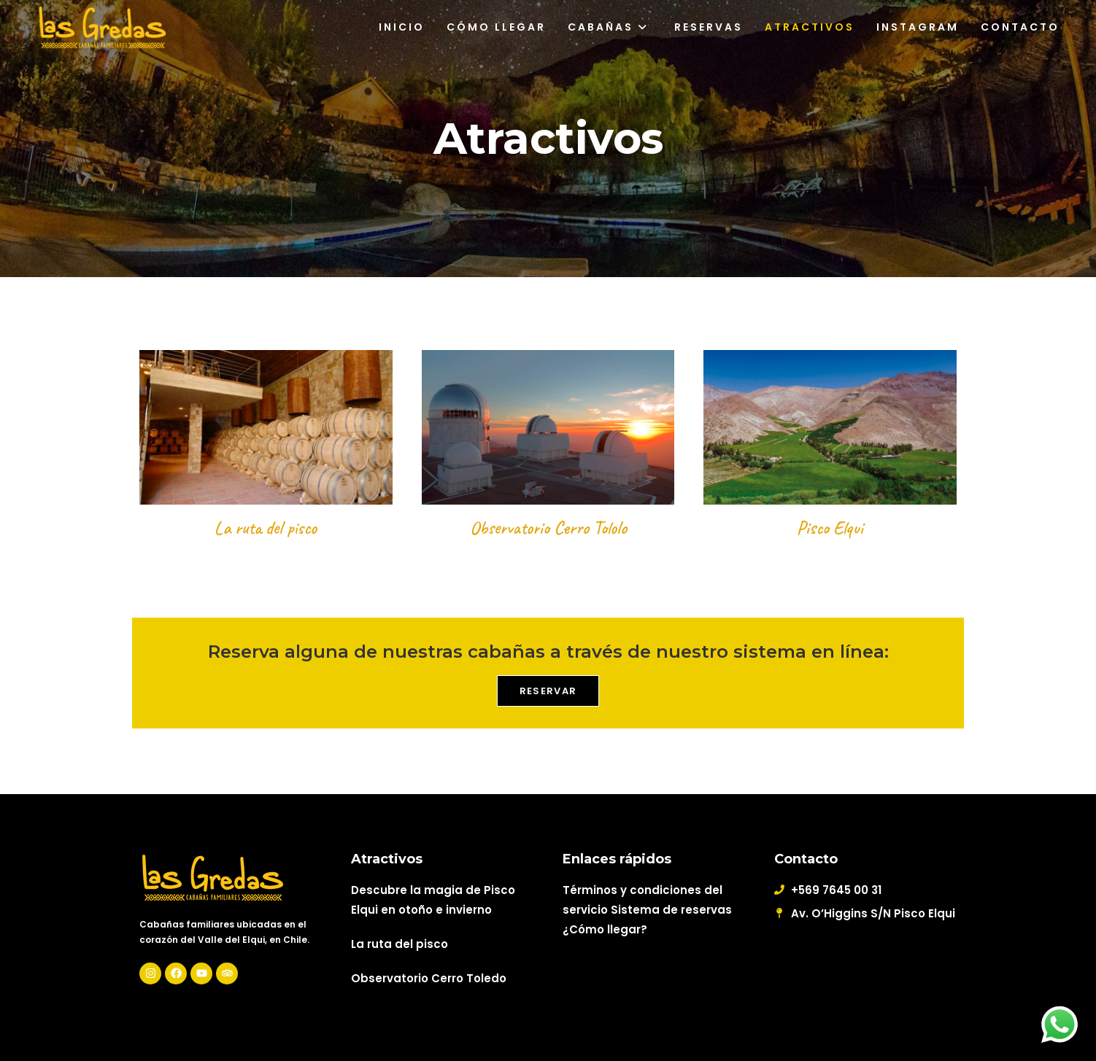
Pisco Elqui (830, 528)
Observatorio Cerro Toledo (428, 978)
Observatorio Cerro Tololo (548, 528)
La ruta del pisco (266, 528)
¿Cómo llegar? (605, 929)
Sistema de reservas (671, 909)
